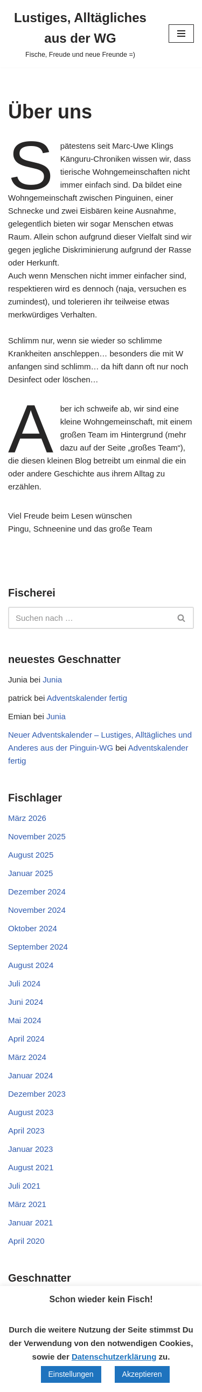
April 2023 (26, 1130)
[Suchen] (89, 618)
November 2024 (37, 909)
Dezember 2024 (37, 891)
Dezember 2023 (37, 1093)
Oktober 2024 (32, 928)
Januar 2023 (30, 1149)
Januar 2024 (30, 1075)
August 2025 (30, 854)
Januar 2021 (30, 1222)
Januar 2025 (30, 873)
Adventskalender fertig (87, 697)
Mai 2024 (24, 1020)
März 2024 (27, 1057)
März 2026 (27, 818)
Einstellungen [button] (71, 1374)
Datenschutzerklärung (114, 1356)
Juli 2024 (24, 983)
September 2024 (38, 946)
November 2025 (37, 836)
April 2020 (26, 1240)
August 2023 (30, 1112)
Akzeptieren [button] (142, 1374)
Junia (52, 679)
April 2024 (26, 1038)
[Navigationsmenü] (181, 33)
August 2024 (30, 965)
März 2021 (27, 1204)
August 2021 (30, 1167)
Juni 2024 (25, 1001)
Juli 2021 (24, 1185)
